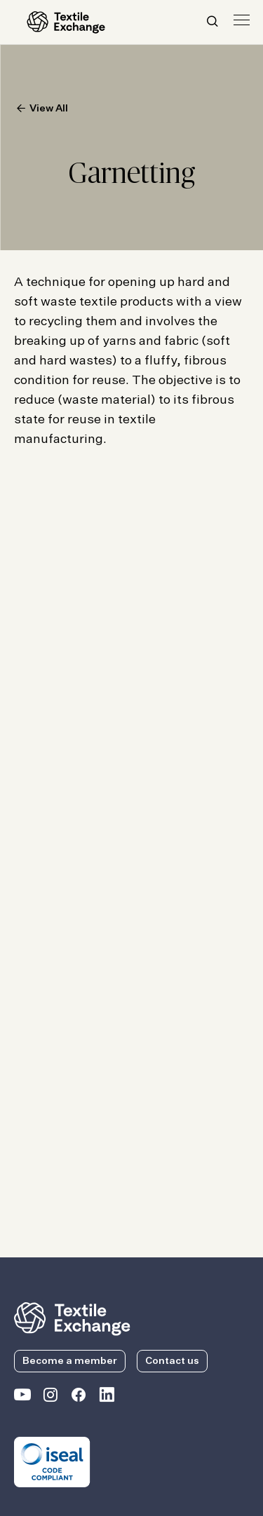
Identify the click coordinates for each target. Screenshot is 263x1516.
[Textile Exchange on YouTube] (22, 1397)
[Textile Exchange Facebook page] (78, 1397)
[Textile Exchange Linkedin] (106, 1397)
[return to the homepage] (72, 1317)
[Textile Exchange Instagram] (50, 1397)
